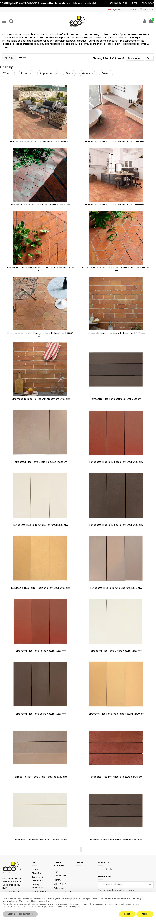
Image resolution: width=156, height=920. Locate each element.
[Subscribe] (150, 885)
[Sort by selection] (135, 58)
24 (149, 58)
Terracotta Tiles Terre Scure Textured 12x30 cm (116, 524)
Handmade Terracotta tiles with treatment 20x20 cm (115, 141)
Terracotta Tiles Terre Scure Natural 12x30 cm (40, 713)
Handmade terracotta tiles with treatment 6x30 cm (40, 399)
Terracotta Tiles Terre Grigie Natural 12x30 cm (116, 588)
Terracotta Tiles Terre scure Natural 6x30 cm (115, 399)
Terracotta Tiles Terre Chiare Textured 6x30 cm (40, 839)
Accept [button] (145, 914)
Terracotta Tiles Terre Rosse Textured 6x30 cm (115, 776)
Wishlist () (147, 9)
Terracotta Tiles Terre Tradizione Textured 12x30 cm (40, 588)
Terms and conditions (37, 879)
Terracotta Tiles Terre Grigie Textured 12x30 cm (40, 462)
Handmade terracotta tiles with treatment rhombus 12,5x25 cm (40, 269)
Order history (60, 884)
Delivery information (38, 886)
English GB (116, 9)
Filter (9, 58)
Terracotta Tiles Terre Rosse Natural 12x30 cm (40, 650)
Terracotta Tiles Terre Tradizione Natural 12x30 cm (115, 713)
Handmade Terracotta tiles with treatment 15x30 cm (40, 141)
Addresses (59, 888)
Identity (57, 879)
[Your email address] (122, 885)
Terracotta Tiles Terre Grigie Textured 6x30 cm (40, 776)
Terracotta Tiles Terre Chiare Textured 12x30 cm (40, 524)
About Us (36, 873)
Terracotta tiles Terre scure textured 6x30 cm (116, 839)
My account (60, 875)
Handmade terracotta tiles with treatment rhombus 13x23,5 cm (116, 269)
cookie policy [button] (43, 901)
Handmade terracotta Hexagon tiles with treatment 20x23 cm (40, 335)
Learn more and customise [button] (20, 914)
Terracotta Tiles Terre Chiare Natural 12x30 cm (115, 650)
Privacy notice (39, 891)
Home (35, 869)
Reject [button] (127, 914)
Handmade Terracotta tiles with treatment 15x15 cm (40, 204)
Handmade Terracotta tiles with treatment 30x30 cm (115, 204)
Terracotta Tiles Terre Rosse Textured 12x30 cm (116, 462)
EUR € (132, 9)
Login (56, 871)
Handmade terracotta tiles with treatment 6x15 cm (116, 333)
